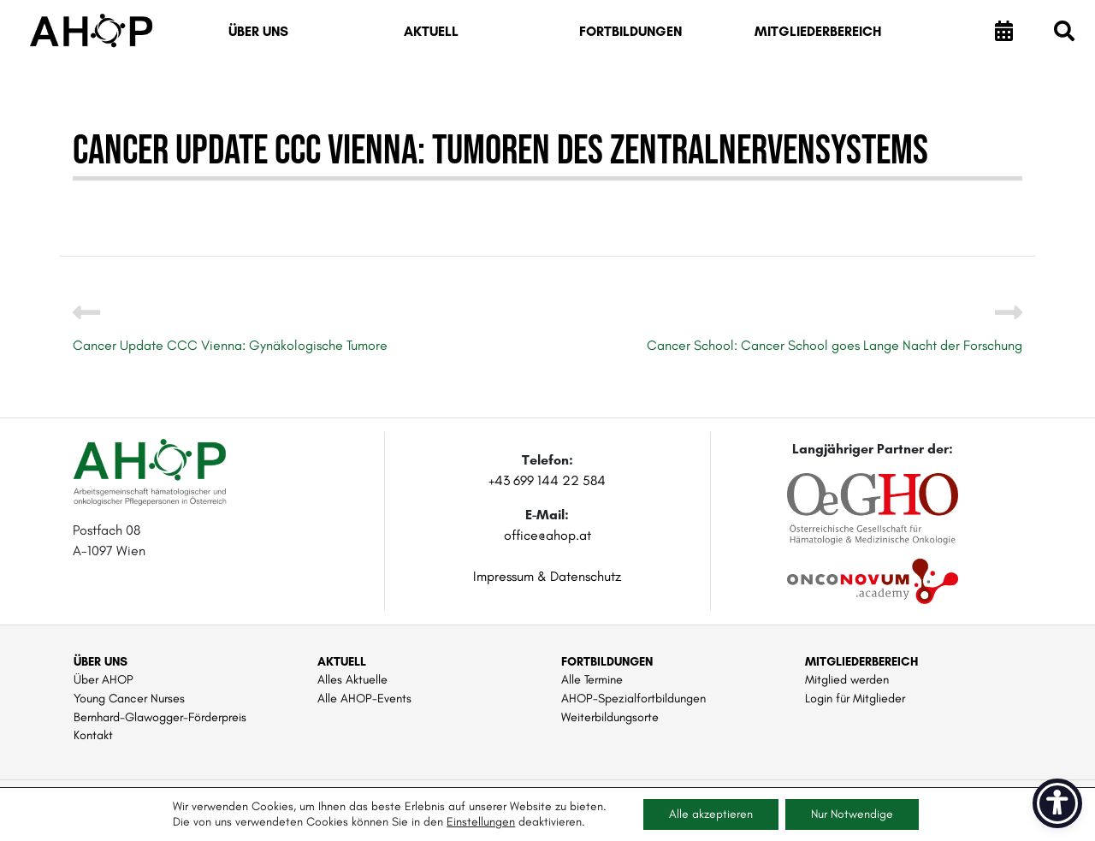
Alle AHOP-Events (364, 698)
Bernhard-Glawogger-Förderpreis (160, 717)
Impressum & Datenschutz (547, 576)
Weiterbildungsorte (610, 717)
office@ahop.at (547, 535)
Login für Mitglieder (855, 698)
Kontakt (93, 735)
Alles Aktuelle (352, 679)
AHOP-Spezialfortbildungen (633, 698)
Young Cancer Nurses (129, 698)
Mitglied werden (847, 679)
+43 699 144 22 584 (547, 480)
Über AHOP (103, 679)
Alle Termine (592, 679)
